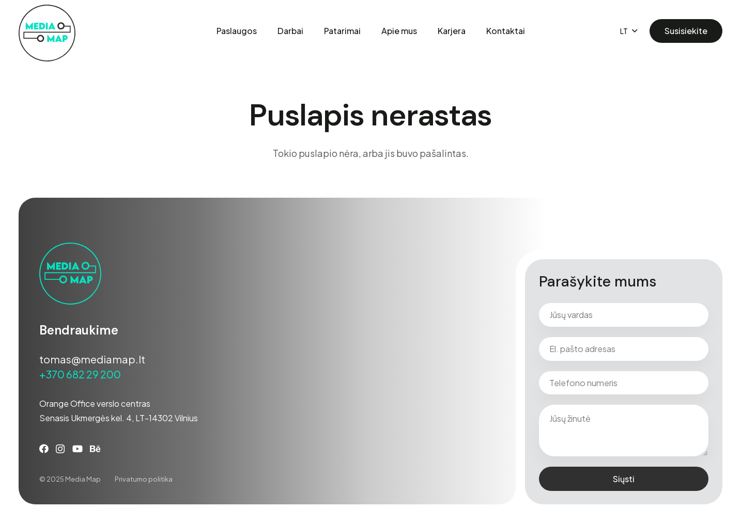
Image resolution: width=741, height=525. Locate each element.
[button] (628, 31)
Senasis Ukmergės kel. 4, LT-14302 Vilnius (118, 417)
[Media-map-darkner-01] (47, 33)
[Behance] (95, 448)
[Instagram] (60, 449)
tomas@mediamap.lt (92, 359)
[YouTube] (77, 448)
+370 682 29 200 (80, 374)
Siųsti (624, 478)
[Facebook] (44, 448)
